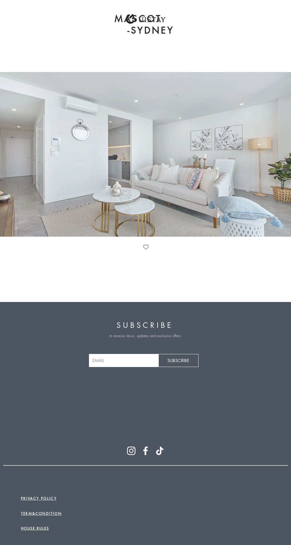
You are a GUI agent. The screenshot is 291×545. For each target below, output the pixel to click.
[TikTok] (159, 450)
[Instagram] (131, 450)
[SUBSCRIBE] (178, 360)
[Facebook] (145, 450)
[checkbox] (145, 247)
